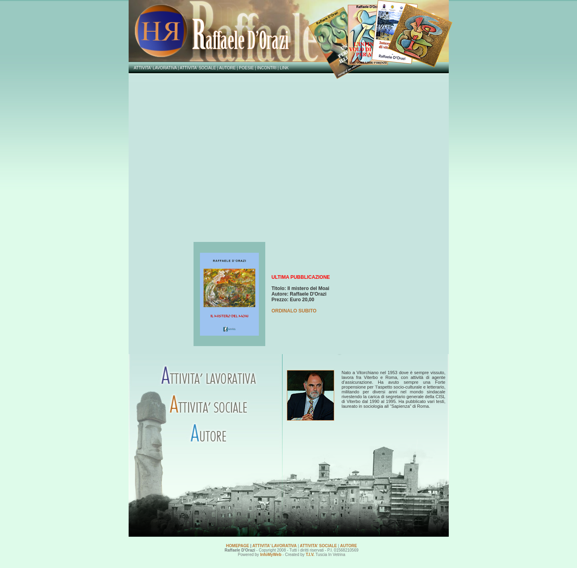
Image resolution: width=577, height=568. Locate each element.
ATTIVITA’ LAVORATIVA (274, 546)
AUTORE (348, 546)
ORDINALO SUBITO (293, 311)
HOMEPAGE (237, 546)
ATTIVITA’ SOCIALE (318, 546)
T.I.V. (310, 554)
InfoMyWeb (270, 554)
